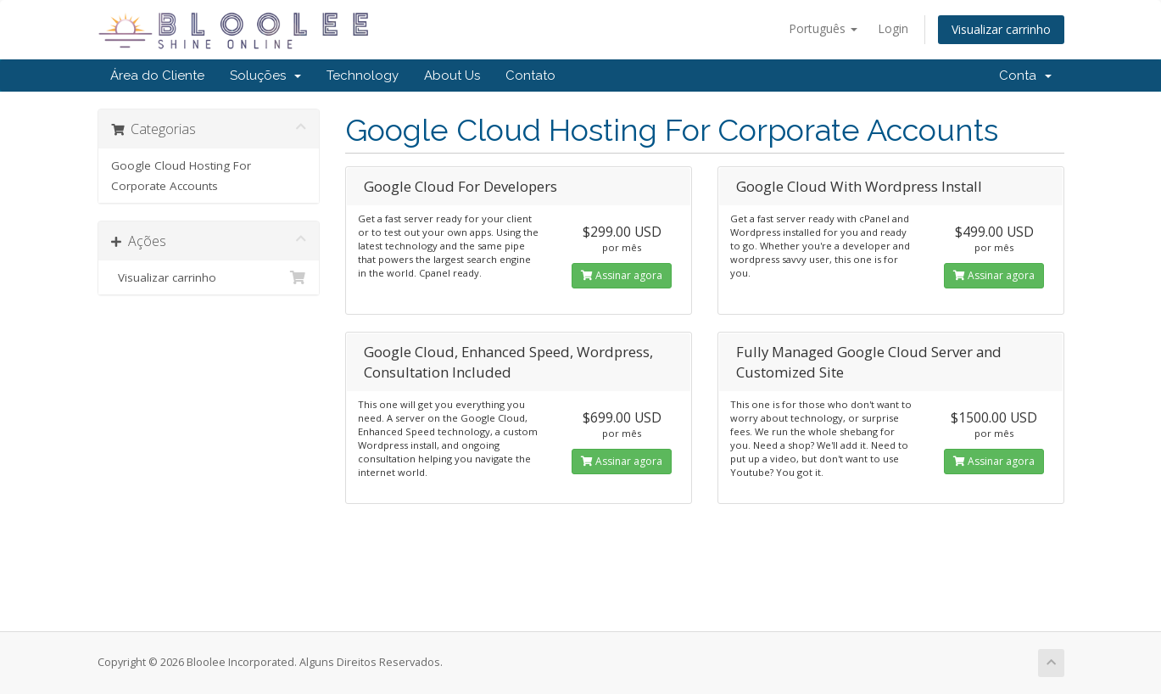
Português (823, 28)
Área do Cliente (157, 75)
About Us (452, 75)
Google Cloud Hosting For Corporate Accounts (181, 175)
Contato (530, 75)
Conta (1025, 75)
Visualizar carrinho (1001, 29)
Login (893, 28)
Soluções (265, 75)
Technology (363, 75)
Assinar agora (621, 275)
